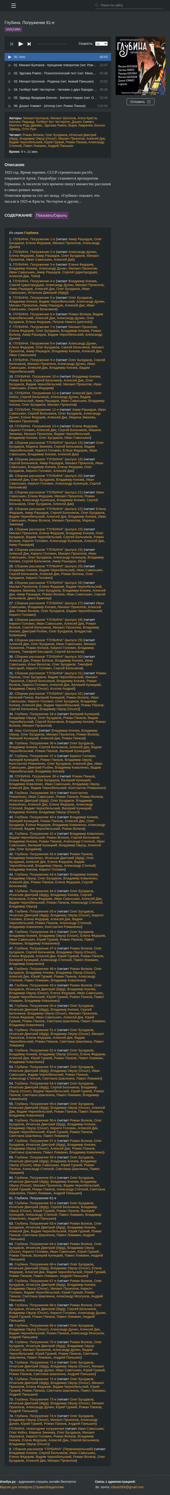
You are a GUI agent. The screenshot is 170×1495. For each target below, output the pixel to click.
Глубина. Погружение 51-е (35, 1030)
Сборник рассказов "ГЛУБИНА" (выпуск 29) (49, 640)
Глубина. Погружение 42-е (35, 854)
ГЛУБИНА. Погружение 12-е (37, 409)
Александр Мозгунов (72, 1296)
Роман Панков (76, 142)
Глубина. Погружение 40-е (35, 817)
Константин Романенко (27, 763)
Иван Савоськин (39, 259)
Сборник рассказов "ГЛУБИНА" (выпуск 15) (49, 442)
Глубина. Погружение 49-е (35, 985)
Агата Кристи (87, 118)
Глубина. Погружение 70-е (35, 1342)
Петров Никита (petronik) (71, 322)
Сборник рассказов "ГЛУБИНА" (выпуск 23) (49, 529)
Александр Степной (79, 841)
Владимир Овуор (22, 718)
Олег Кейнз (18, 1432)
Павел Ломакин (34, 146)
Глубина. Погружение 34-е (35, 714)
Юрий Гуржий (54, 142)
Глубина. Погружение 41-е (35, 833)
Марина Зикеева (82, 417)
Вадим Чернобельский (25, 142)
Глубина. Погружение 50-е (35, 1005)
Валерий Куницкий (86, 685)
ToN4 (35, 276)
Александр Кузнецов (71, 483)
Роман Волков (33, 135)
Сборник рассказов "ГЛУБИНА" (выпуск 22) (49, 509)
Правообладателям (49, 1487)
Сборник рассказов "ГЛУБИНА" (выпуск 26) (49, 583)
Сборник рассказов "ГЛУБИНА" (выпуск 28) (49, 619)
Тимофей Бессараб (37, 651)
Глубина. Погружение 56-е (35, 1120)
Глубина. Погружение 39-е (35, 793)
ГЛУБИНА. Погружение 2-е (34, 252)
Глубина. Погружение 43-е (35, 874)
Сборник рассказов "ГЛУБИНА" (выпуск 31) (49, 673)
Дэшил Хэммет (83, 122)
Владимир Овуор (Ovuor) (38, 138)
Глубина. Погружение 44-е (35, 891)
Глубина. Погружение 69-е (35, 1325)
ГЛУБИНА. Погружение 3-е (34, 264)
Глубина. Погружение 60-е (35, 1177)
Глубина (31, 233)
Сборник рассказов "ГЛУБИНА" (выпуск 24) (49, 549)
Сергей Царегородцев (79, 272)
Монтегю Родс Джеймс (25, 125)
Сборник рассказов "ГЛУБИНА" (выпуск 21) (49, 492)
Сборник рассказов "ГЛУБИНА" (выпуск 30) (49, 656)
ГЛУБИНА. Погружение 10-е (37, 376)
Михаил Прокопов (71, 138)
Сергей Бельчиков (42, 309)
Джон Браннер (38, 598)
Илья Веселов (39, 664)
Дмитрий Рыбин (34, 631)
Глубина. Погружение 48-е (35, 969)
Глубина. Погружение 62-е (35, 1203)
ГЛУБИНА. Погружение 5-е (34, 297)
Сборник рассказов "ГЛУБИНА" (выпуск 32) (49, 693)
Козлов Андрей (62, 688)
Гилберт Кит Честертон (53, 122)
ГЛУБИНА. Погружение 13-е (37, 426)
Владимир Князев (23, 268)
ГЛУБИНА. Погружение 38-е (37, 776)
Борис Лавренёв (80, 125)
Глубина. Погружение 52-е (35, 1050)
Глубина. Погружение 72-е (35, 1379)
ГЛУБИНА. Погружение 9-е (34, 360)
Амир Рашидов (80, 239)
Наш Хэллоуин (26, 730)
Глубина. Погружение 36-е (35, 743)
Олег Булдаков (56, 135)
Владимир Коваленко (72, 767)
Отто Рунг (29, 129)
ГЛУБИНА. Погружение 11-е (37, 393)
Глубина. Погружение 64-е (35, 1244)
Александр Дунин (82, 252)
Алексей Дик (95, 138)
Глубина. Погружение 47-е (35, 948)
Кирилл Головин (22, 430)
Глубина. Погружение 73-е (35, 1399)
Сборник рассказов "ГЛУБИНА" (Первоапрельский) (53, 1449)
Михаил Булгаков (36, 118)
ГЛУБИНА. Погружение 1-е (34, 239)
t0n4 (81, 561)
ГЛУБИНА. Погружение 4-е (34, 281)
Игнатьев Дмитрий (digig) (47, 292)
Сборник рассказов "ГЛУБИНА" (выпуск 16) (49, 459)
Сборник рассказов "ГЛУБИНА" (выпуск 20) (49, 476)
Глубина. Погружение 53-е (35, 1067)
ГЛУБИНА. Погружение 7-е (34, 327)
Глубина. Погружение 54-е (35, 1083)
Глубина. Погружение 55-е (35, 1104)
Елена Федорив (38, 243)
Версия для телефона (16, 1487)
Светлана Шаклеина (63, 1021)
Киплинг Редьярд (21, 122)
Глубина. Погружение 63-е (35, 1223)
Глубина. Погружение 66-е (35, 1264)
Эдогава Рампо (55, 125)
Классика (13, 29)
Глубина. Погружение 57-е (35, 1141)
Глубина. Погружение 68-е (35, 1305)
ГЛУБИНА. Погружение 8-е (34, 343)
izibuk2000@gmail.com (127, 1487)
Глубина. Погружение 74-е (35, 1416)
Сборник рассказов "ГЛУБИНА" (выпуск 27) (49, 603)
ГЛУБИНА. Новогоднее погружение (36, 1428)
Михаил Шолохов (63, 118)
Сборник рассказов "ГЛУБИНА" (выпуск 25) (49, 566)
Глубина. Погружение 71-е (35, 1362)
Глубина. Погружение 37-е (35, 756)
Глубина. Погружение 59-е (35, 1157)
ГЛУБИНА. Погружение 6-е (34, 314)
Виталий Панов (21, 697)
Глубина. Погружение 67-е (35, 1281)
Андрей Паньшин (60, 146)
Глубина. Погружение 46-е (35, 932)
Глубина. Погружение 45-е (35, 911)
